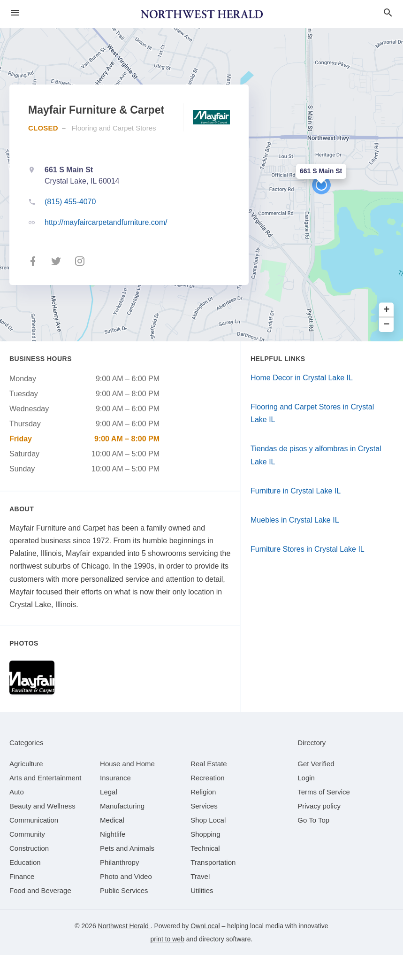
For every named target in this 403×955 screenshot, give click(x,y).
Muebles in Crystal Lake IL (295, 520)
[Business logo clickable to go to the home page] (202, 14)
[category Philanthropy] (119, 862)
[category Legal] (108, 792)
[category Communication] (33, 820)
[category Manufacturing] (122, 806)
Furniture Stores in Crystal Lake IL (308, 549)
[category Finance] (21, 876)
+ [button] (387, 310)
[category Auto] (16, 792)
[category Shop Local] (208, 820)
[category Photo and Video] (126, 876)
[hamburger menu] (15, 13)
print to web (167, 939)
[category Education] (25, 862)
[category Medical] (112, 820)
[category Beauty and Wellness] (42, 806)
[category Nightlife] (112, 834)
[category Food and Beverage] (40, 890)
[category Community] (27, 834)
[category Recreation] (207, 778)
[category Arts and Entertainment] (45, 778)
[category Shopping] (205, 834)
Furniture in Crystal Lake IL (296, 491)
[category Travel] (200, 876)
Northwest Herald (124, 926)
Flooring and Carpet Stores (113, 128)
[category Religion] (203, 792)
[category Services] (204, 806)
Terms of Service (323, 792)
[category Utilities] (201, 890)
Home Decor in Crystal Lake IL (302, 378)
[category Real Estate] (208, 764)
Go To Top (313, 820)
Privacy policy (319, 806)
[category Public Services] (124, 890)
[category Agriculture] (26, 764)
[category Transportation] (213, 862)
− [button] (387, 324)
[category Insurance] (115, 778)
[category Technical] (205, 848)
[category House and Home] (127, 764)
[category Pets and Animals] (127, 848)
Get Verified (315, 764)
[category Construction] (29, 848)
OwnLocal (205, 926)
